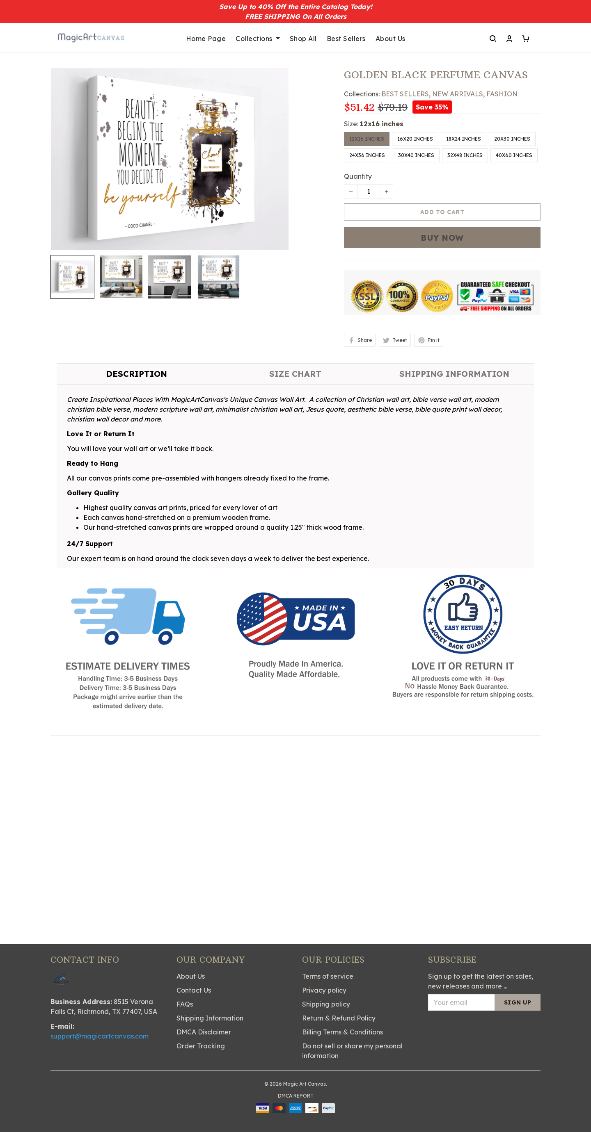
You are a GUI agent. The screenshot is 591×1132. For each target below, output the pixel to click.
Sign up (517, 1002)
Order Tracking (200, 1046)
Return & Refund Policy (339, 1018)
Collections (258, 38)
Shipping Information (209, 1018)
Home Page (206, 38)
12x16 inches (381, 124)
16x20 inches (415, 139)
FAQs (184, 1004)
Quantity (358, 176)
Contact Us (193, 990)
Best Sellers (346, 38)
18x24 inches (463, 139)
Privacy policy (324, 990)
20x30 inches (512, 139)
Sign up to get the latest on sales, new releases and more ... (480, 981)
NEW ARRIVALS (457, 94)
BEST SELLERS (405, 94)
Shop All (303, 38)
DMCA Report (296, 1096)
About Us (390, 38)
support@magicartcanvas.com (99, 1036)
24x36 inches (367, 155)
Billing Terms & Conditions (342, 1032)
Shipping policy (326, 1004)
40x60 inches (514, 155)
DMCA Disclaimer (203, 1032)
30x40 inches (416, 155)
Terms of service (327, 976)
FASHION (502, 94)
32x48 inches (465, 155)
